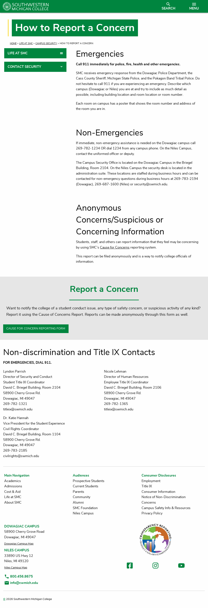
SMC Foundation (85, 508)
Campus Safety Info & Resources (166, 508)
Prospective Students (88, 481)
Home (13, 43)
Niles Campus (83, 513)
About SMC (13, 502)
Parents (78, 491)
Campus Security (46, 43)
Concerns (149, 502)
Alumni (78, 502)
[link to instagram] (155, 566)
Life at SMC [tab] (18, 53)
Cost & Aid (12, 491)
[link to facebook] (129, 566)
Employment (151, 481)
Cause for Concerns (115, 247)
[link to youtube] (181, 566)
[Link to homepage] (79, 6)
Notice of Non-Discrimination (164, 497)
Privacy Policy (152, 513)
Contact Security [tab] (24, 66)
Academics (12, 481)
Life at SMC (26, 43)
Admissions (13, 486)
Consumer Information (158, 491)
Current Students (85, 486)
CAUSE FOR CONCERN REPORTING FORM (35, 328)
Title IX (147, 486)
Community (81, 497)
